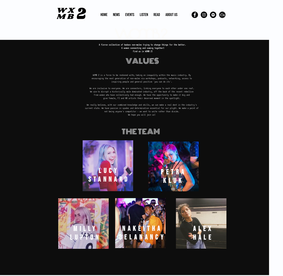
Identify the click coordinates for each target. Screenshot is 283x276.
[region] (108, 165)
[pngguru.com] (222, 15)
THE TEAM (141, 131)
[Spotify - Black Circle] (213, 15)
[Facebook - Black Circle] (195, 15)
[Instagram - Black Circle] (204, 15)
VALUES (142, 61)
